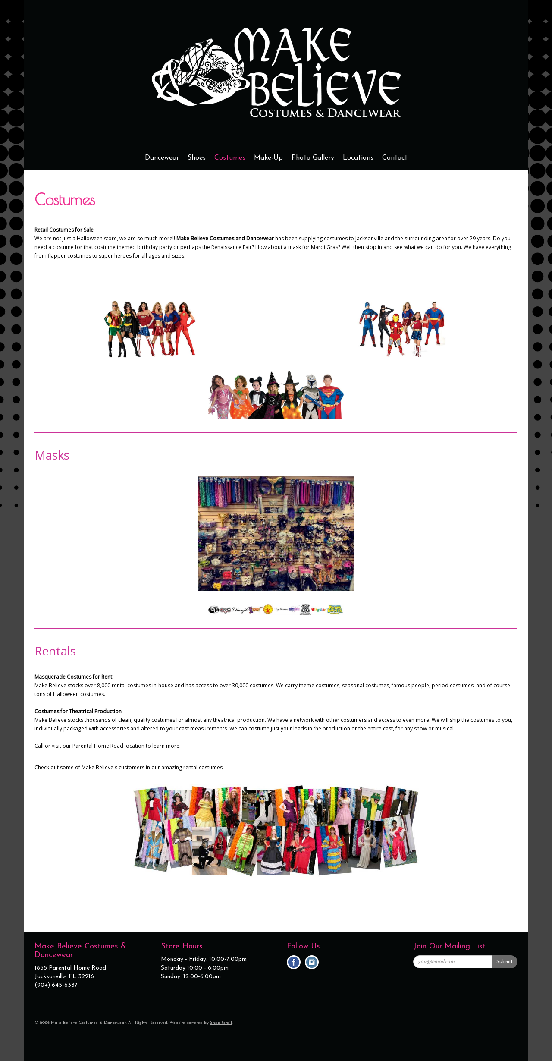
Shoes (197, 157)
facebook (294, 962)
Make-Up (268, 157)
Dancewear (162, 157)
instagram (312, 962)
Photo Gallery (313, 157)
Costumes (229, 157)
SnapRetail (221, 1022)
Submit (504, 961)
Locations (358, 157)
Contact (395, 157)
